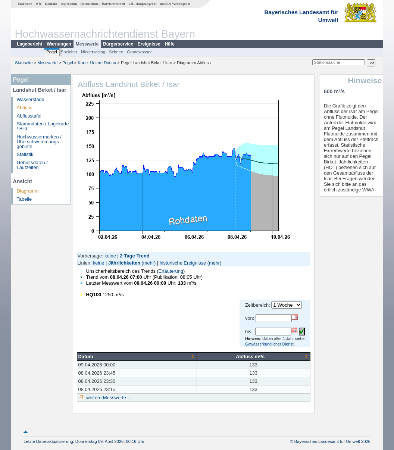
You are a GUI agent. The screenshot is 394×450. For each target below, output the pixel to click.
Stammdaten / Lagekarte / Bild (43, 126)
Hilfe (170, 44)
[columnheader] (137, 356)
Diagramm (28, 191)
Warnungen (59, 44)
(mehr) (149, 263)
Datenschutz (89, 4)
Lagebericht (29, 44)
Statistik (25, 154)
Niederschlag (93, 52)
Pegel (51, 52)
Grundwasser (139, 52)
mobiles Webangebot (175, 4)
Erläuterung (171, 271)
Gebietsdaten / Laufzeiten (32, 165)
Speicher (69, 52)
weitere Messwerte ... (108, 397)
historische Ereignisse (183, 263)
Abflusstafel (29, 116)
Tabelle (24, 199)
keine (110, 256)
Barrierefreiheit (113, 4)
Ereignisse (149, 44)
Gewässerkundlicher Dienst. (270, 344)
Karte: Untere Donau (97, 62)
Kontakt (51, 4)
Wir (38, 4)
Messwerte (87, 44)
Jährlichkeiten (124, 263)
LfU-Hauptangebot (142, 4)
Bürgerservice (118, 44)
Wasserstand (30, 99)
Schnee (116, 52)
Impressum (68, 4)
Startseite (25, 4)
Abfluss (24, 107)
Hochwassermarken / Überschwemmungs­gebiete (39, 141)
